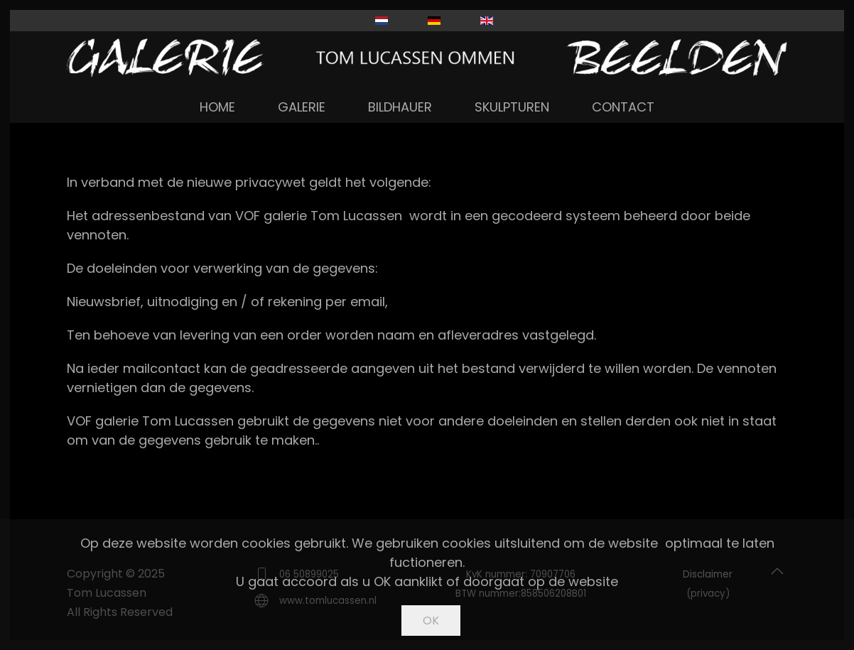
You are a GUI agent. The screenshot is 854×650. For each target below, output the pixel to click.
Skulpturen (512, 107)
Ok (431, 620)
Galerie (301, 107)
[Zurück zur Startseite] (427, 57)
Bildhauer (400, 107)
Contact (623, 107)
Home (217, 107)
